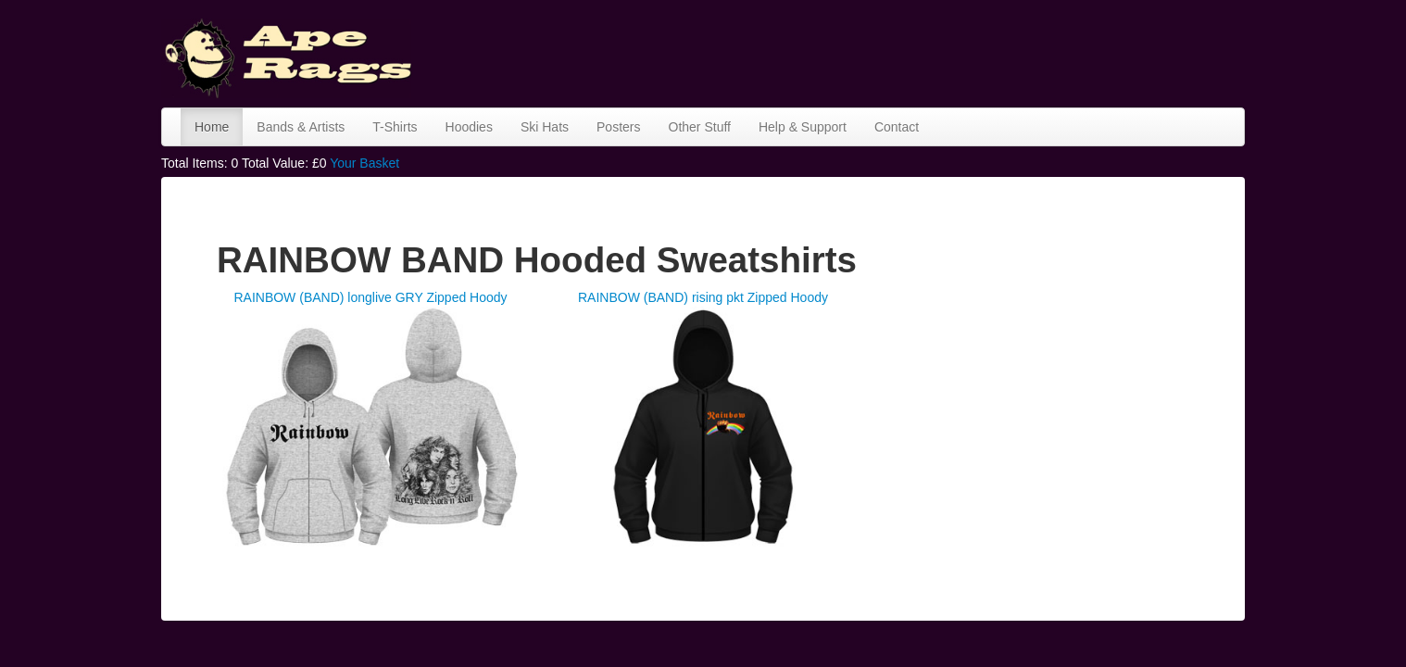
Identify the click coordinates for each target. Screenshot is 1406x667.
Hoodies (469, 127)
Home (212, 127)
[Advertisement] (908, 51)
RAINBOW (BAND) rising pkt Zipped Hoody (703, 297)
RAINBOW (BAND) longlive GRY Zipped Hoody (370, 297)
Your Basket (364, 163)
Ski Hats (545, 127)
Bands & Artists (301, 127)
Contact (896, 127)
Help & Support (803, 127)
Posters (618, 127)
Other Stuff (700, 127)
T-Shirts (394, 127)
